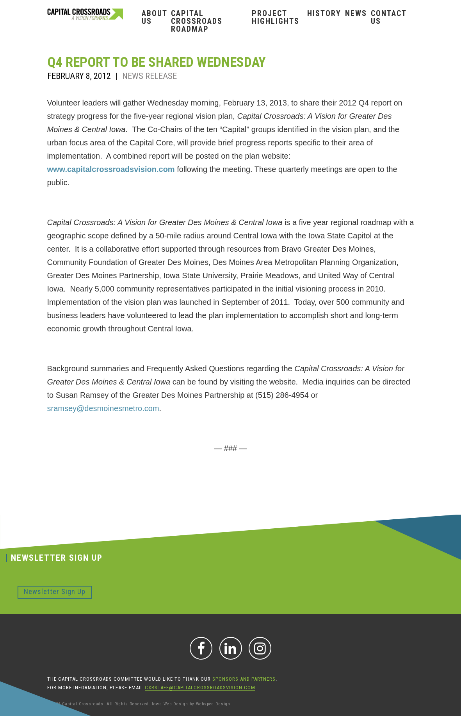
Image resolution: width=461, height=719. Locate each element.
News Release (149, 76)
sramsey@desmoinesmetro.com (103, 408)
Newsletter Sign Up (54, 591)
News (356, 13)
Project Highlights (275, 17)
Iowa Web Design (170, 703)
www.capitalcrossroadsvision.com (111, 169)
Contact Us (388, 17)
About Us (154, 17)
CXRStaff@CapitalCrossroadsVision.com (200, 687)
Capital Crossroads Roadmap (196, 21)
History (324, 13)
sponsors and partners (244, 679)
